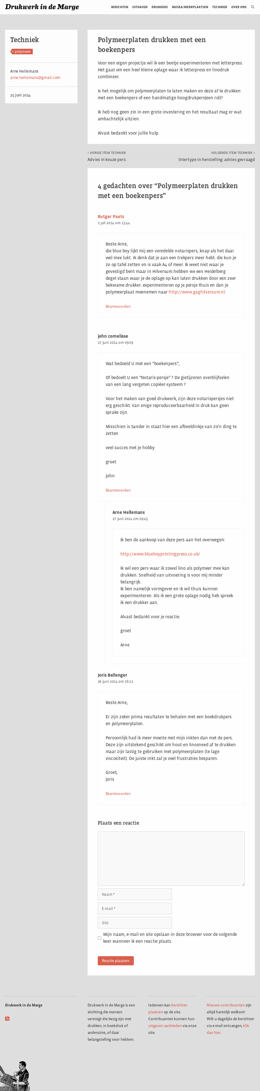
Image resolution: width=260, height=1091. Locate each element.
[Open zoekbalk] (251, 7)
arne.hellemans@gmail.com (35, 77)
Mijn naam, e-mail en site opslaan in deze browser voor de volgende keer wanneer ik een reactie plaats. (170, 938)
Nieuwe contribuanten (226, 1005)
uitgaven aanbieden (165, 1025)
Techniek (219, 7)
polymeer (23, 51)
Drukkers (160, 7)
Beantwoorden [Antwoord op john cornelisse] (118, 490)
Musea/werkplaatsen (190, 7)
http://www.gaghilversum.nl (197, 292)
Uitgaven (140, 7)
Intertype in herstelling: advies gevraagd (216, 156)
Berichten (119, 7)
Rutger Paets (111, 216)
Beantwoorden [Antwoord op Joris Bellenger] (118, 793)
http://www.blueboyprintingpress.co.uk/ (160, 554)
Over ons (239, 7)
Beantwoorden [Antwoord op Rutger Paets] (118, 306)
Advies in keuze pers (107, 156)
